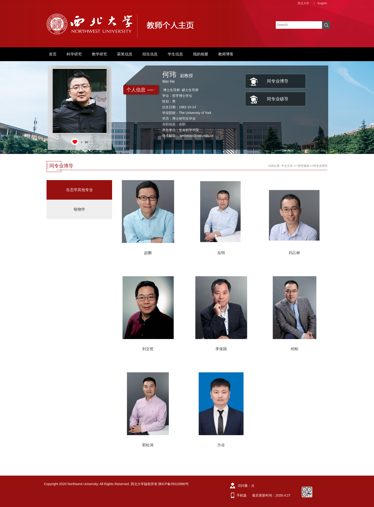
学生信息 (175, 54)
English (322, 3)
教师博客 (226, 54)
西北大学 (303, 3)
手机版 (242, 495)
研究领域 (303, 165)
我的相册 (200, 54)
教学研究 (99, 54)
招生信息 (150, 54)
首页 (53, 54)
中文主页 (287, 165)
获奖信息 (124, 54)
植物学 (79, 209)
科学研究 (74, 54)
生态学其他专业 (79, 190)
